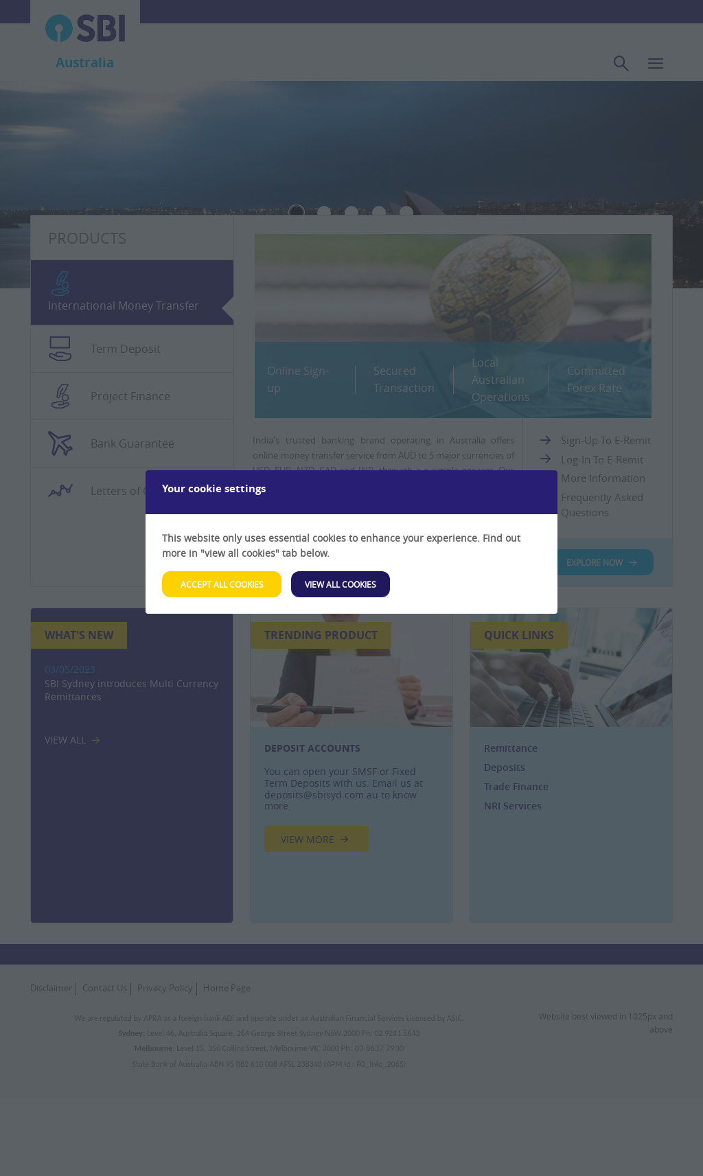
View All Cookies (340, 584)
